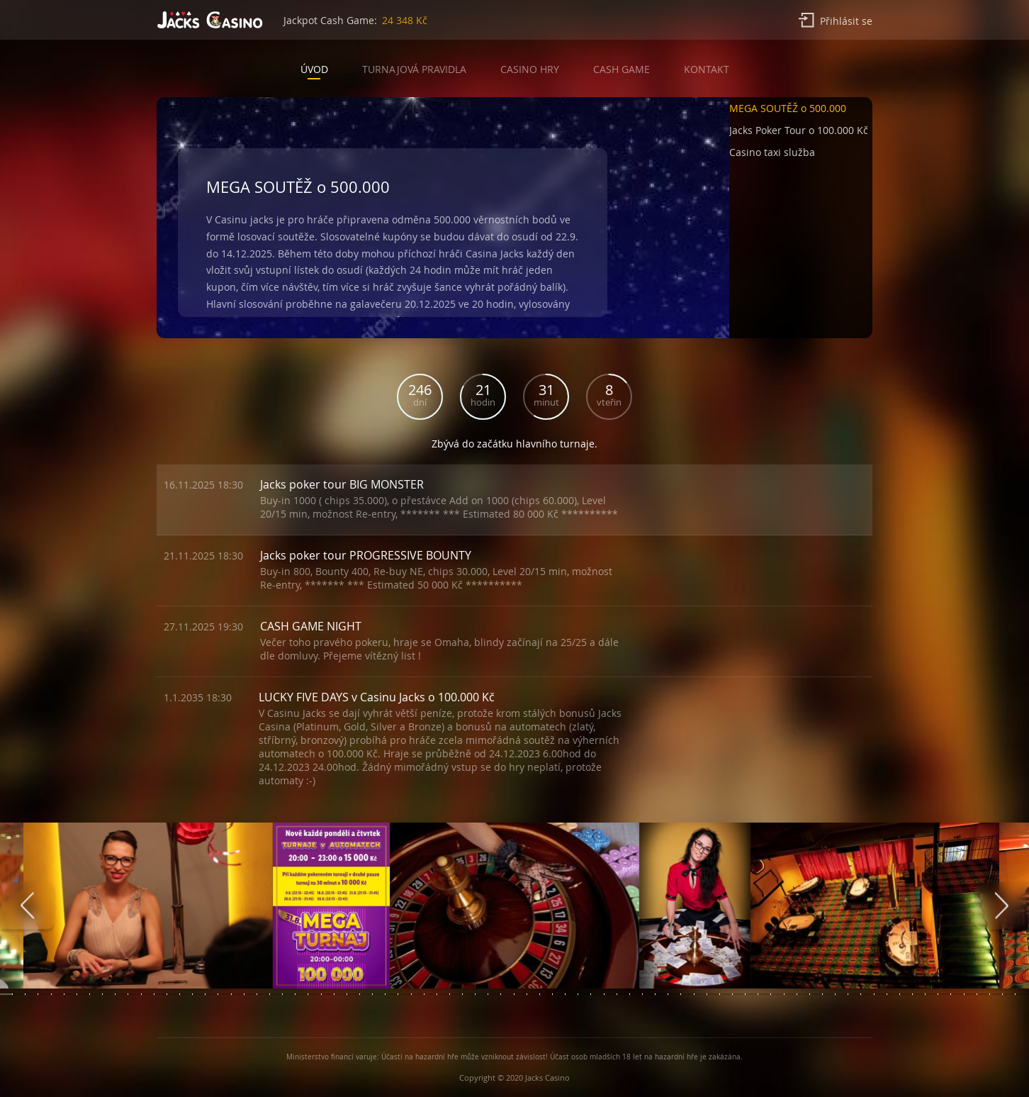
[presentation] (27, 906)
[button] (800, 111)
